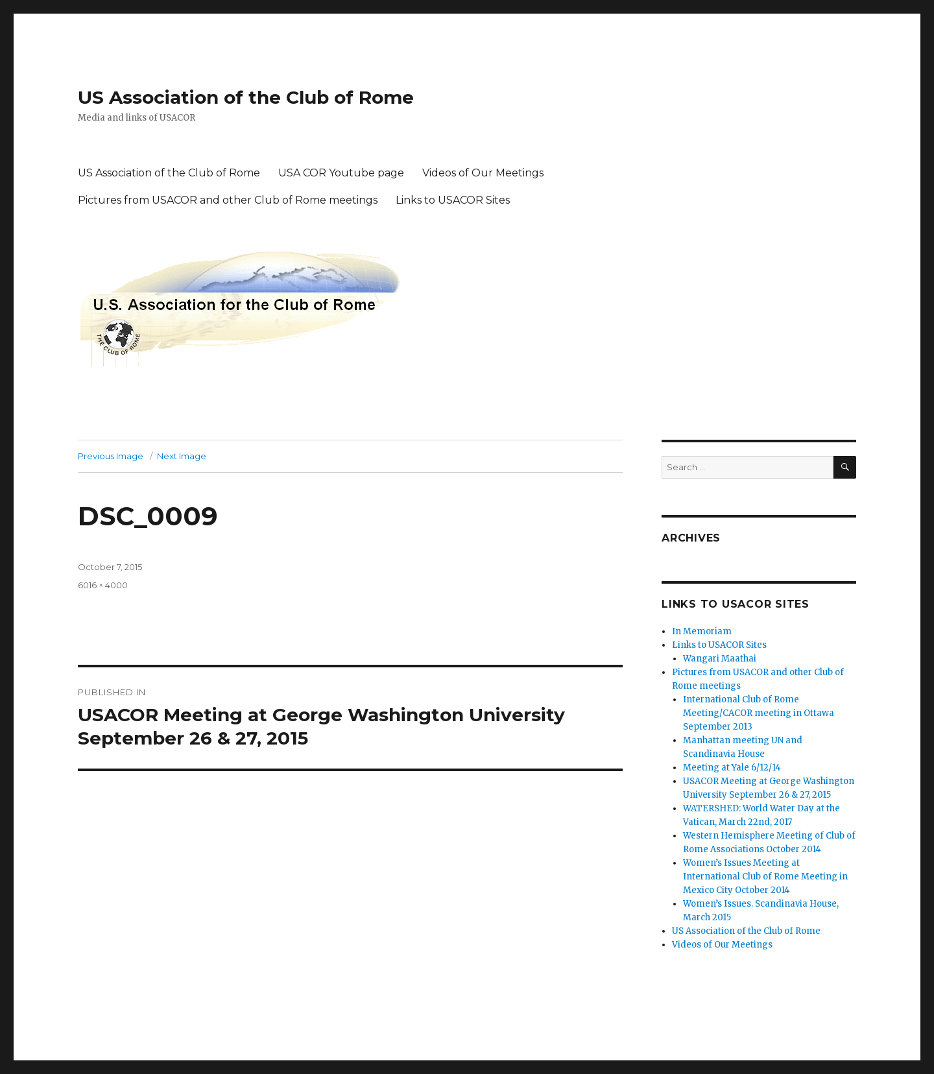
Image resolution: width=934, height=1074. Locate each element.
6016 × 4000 (103, 585)
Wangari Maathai (719, 658)
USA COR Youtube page (341, 173)
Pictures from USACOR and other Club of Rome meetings (227, 200)
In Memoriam (702, 631)
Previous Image (110, 456)
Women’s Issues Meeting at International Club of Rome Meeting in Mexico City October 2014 (765, 876)
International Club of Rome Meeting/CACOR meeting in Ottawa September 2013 (758, 713)
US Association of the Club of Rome (246, 97)
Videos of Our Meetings (483, 173)
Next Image (181, 456)
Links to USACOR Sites (453, 200)
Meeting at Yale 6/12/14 (732, 767)
